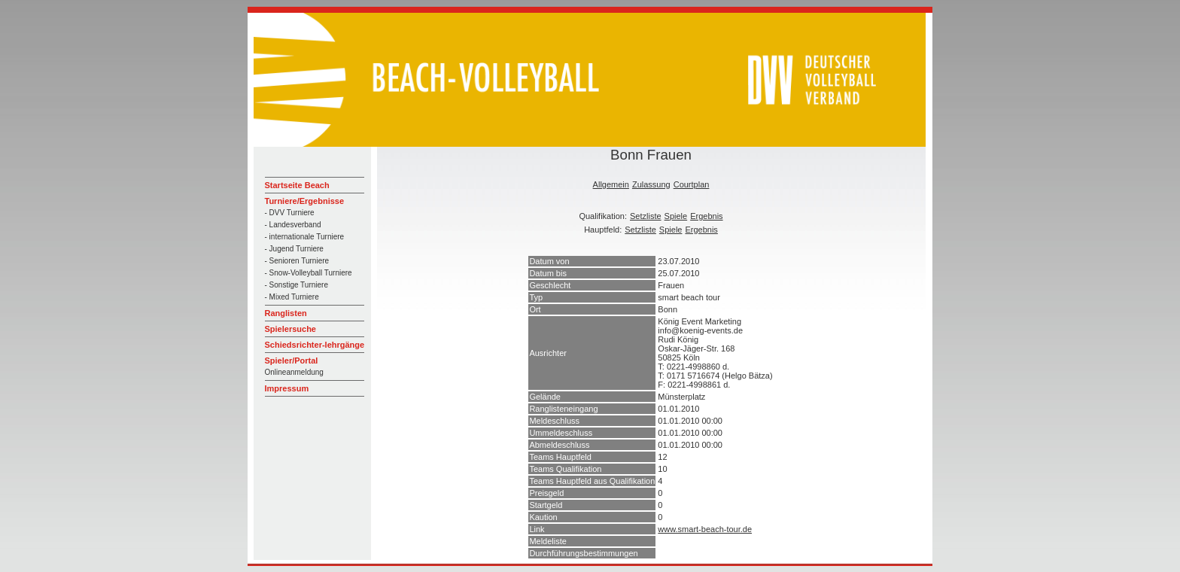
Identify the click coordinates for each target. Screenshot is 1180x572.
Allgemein (611, 184)
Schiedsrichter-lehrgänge (315, 344)
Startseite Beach (297, 185)
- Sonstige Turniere (297, 285)
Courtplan (692, 184)
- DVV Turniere (290, 212)
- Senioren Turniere (297, 261)
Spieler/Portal (291, 360)
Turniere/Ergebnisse (305, 200)
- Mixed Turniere (292, 297)
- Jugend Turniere (294, 249)
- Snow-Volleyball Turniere (308, 273)
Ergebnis (706, 216)
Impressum (287, 388)
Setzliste (645, 216)
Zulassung (651, 184)
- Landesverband (293, 225)
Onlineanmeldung (294, 372)
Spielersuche (290, 328)
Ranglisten (286, 313)
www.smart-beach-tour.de (705, 529)
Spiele (676, 216)
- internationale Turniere (305, 237)
